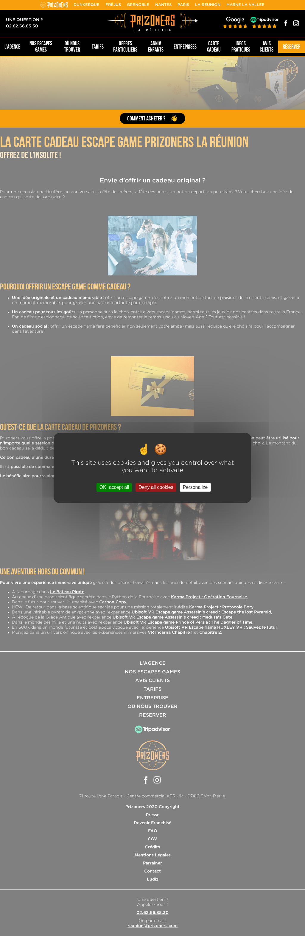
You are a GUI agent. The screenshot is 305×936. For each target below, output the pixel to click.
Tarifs (98, 47)
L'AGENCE (12, 47)
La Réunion (207, 5)
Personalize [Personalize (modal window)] (195, 487)
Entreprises (185, 47)
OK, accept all (114, 487)
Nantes (163, 5)
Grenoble (138, 5)
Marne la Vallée (245, 5)
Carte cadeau (214, 46)
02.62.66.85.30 (22, 26)
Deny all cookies (156, 487)
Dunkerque (86, 5)
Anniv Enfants (156, 46)
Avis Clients (266, 46)
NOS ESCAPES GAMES (40, 46)
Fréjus (113, 5)
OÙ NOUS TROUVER (72, 46)
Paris (183, 5)
